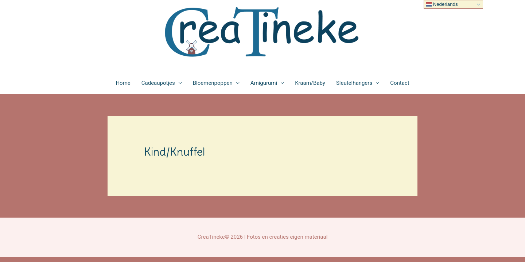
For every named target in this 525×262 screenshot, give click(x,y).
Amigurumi (263, 83)
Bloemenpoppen (213, 83)
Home (123, 83)
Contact (399, 83)
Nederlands (442, 4)
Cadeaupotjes (158, 83)
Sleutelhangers (354, 83)
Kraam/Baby (310, 83)
